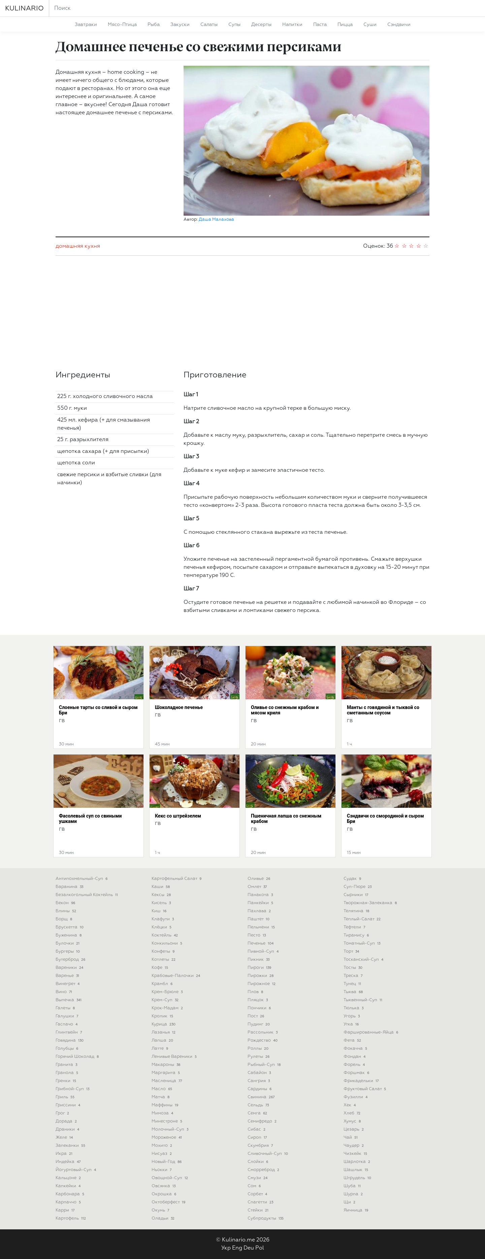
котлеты (164, 959)
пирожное (262, 984)
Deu (249, 1248)
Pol (259, 1248)
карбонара (71, 1194)
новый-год (167, 1162)
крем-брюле (168, 992)
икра (65, 1153)
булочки (68, 943)
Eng (237, 1248)
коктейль (165, 935)
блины (66, 911)
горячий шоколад (78, 1056)
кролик (163, 1016)
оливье (259, 879)
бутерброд (71, 959)
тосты (354, 967)
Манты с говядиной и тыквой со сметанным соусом (383, 710)
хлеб (353, 1113)
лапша (163, 1040)
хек (350, 1105)
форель (355, 1065)
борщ (64, 919)
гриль (66, 1097)
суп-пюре (358, 887)
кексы (162, 895)
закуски (180, 24)
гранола (67, 1073)
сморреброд (264, 1170)
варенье (68, 976)
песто (257, 935)
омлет (258, 887)
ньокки (162, 1170)
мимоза (163, 1113)
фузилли (356, 1097)
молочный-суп (171, 1129)
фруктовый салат (365, 1089)
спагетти (261, 1202)
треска (354, 976)
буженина (69, 935)
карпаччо (69, 1202)
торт (352, 951)
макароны (167, 1065)
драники (68, 1129)
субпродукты (266, 1218)
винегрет (68, 984)
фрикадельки (362, 1081)
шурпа (354, 1194)
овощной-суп (170, 1178)
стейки (259, 1210)
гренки (66, 1081)
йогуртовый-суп (76, 1170)
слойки (258, 1162)
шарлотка (357, 1162)
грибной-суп (73, 1089)
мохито (162, 1145)
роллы (259, 1048)
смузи (258, 1178)
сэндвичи (399, 24)
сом (255, 1186)
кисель (162, 903)
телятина (357, 911)
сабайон (260, 1073)
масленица (167, 1081)
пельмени (262, 927)
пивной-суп (264, 951)
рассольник (263, 1032)
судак (353, 879)
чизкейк (356, 1153)
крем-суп (166, 1000)
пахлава (260, 911)
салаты (209, 24)
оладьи (164, 1218)
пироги (260, 967)
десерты (261, 24)
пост (256, 1016)
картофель (71, 1218)
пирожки (261, 976)
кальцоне (69, 1178)
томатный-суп (363, 943)
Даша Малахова (216, 219)
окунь (161, 1210)
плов (256, 992)
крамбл (163, 984)
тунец (353, 984)
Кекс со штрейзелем (178, 816)
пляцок (258, 1000)
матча (161, 1097)
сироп (258, 1137)
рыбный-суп (265, 1065)
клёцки (162, 927)
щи (350, 1202)
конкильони (168, 943)
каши (161, 887)
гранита (67, 1065)
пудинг (259, 1024)
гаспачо (67, 1024)
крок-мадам (168, 1008)
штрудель (358, 1178)
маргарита (166, 1073)
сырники (356, 895)
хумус (353, 1121)
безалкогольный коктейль (87, 895)
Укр (226, 1248)
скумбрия (261, 1145)
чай (351, 1137)
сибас (257, 1129)
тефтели (355, 927)
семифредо (263, 1121)
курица (164, 1024)
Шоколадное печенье (179, 707)
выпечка (69, 1000)
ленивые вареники (175, 1056)
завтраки (86, 24)
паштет (259, 919)
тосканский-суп (364, 959)
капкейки (69, 1186)
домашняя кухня (78, 246)
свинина (262, 1097)
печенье (261, 943)
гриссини (69, 1105)
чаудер (354, 1145)
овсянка (164, 1186)
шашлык (356, 1170)
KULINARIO (24, 8)
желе (65, 1137)
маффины (166, 1105)
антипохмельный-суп (82, 879)
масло (162, 1089)
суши (370, 24)
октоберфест (169, 1202)
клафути (163, 919)
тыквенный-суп (364, 1000)
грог (63, 1113)
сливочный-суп (268, 1153)
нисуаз (162, 1153)
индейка (69, 1162)
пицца (345, 24)
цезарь (354, 1129)
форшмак (357, 1073)
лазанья (164, 1032)
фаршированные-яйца (371, 1032)
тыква (354, 992)
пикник (259, 959)
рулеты (259, 1056)
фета (353, 1040)
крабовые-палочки (176, 976)
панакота (261, 895)
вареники (70, 967)
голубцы (67, 1048)
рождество (263, 1040)
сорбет (258, 1194)
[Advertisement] (242, 313)
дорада (67, 1121)
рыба (154, 24)
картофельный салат (177, 879)
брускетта (70, 927)
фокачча (356, 1048)
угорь (352, 1016)
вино (64, 992)
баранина (70, 887)
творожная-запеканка (371, 903)
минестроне (168, 1121)
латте (160, 1048)
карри (66, 1210)
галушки (67, 1016)
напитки (292, 24)
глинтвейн (69, 1032)
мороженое (167, 1137)
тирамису (357, 935)
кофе (160, 967)
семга (258, 1113)
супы (234, 24)
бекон (66, 903)
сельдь (259, 1105)
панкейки (261, 903)
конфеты (164, 951)
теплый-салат (363, 919)
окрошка (164, 1194)
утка (352, 1024)
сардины (260, 1089)
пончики (260, 1008)
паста (320, 24)
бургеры (68, 951)
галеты (66, 1008)
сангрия (259, 1081)
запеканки (71, 1145)
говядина (70, 1040)
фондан (355, 1056)
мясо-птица (122, 24)
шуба (353, 1186)
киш (160, 911)
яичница (356, 1210)
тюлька (354, 1008)
